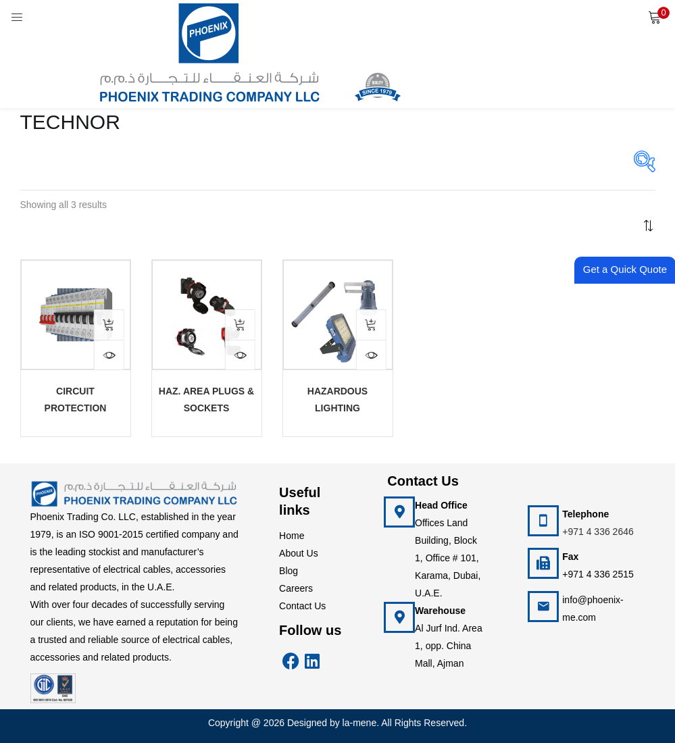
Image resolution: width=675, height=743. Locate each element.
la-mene (360, 722)
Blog (288, 570)
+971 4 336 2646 (598, 531)
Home (291, 535)
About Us (298, 553)
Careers (296, 588)
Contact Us (302, 605)
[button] (655, 17)
